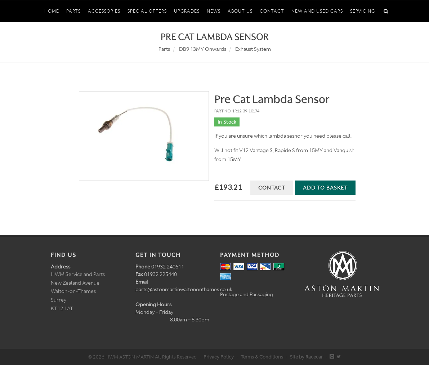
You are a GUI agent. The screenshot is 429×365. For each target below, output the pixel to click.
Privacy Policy (219, 357)
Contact (271, 187)
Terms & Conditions (262, 357)
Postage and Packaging (246, 294)
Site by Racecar (306, 357)
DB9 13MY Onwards (202, 49)
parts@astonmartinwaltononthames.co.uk (183, 289)
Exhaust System (253, 49)
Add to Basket (325, 187)
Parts (164, 49)
